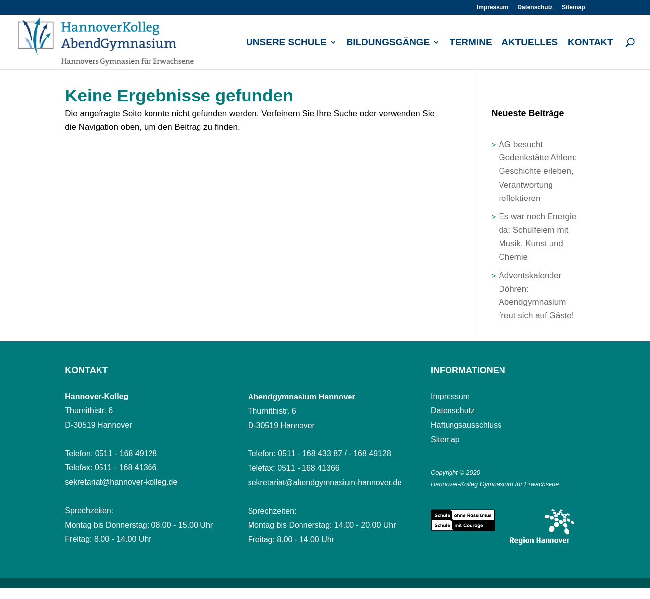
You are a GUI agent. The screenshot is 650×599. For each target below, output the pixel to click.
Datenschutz (534, 7)
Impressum (492, 7)
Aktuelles (529, 43)
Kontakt (590, 43)
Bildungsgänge (388, 43)
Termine (471, 43)
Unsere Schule (286, 43)
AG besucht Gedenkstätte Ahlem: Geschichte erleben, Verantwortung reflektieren (538, 171)
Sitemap (573, 7)
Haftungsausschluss (466, 425)
